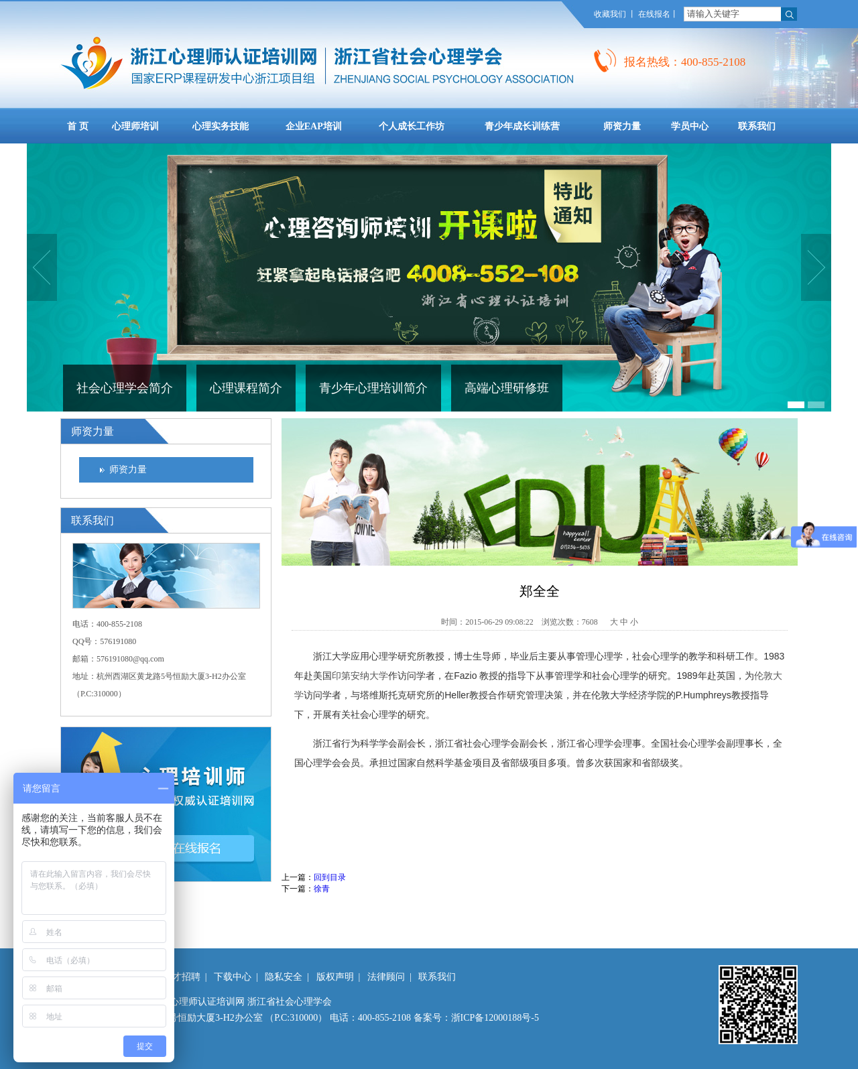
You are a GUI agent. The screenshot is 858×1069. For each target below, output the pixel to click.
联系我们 (437, 977)
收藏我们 (610, 14)
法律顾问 (386, 977)
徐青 (322, 888)
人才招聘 (181, 977)
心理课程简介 (246, 388)
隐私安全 (283, 977)
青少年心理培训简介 (373, 388)
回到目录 (330, 877)
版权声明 (335, 977)
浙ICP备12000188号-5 (495, 1018)
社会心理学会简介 (124, 388)
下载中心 (232, 977)
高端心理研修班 (507, 388)
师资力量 (128, 469)
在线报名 (654, 14)
